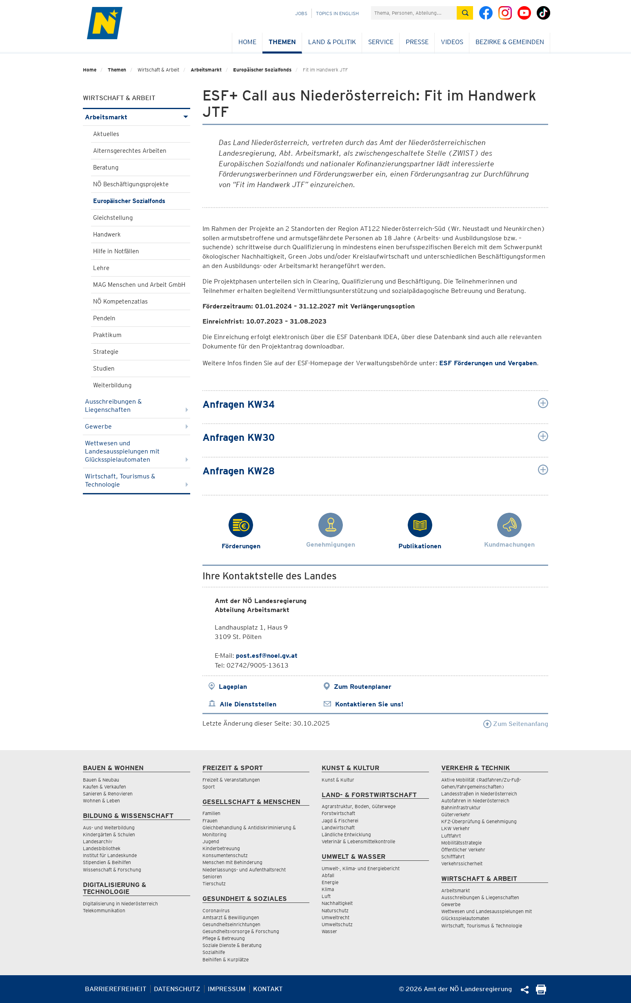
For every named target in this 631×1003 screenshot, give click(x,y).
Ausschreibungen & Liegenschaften (136, 405)
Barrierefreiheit (116, 989)
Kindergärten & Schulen (109, 834)
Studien (104, 368)
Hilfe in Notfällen (116, 251)
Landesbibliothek (101, 848)
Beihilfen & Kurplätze (225, 959)
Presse (417, 42)
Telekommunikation (104, 910)
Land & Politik (332, 42)
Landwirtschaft (338, 827)
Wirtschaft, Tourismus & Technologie (136, 480)
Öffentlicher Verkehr (463, 850)
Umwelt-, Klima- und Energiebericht (361, 868)
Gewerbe (136, 426)
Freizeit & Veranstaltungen (231, 780)
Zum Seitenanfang (515, 724)
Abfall (328, 875)
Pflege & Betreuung (223, 938)
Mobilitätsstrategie (461, 843)
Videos (452, 42)
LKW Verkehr (455, 828)
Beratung (105, 167)
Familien (211, 813)
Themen (282, 42)
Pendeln (104, 318)
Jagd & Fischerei (340, 821)
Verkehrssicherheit (461, 863)
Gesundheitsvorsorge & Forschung (240, 931)
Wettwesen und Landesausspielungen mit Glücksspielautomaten (136, 451)
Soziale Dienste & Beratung (232, 945)
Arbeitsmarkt (206, 70)
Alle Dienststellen (248, 704)
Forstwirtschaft (338, 813)
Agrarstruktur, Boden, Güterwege (358, 806)
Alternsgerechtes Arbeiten (130, 150)
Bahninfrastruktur (461, 807)
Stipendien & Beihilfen (107, 862)
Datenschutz (177, 989)
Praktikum (107, 335)
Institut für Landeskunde (110, 855)
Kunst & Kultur (338, 780)
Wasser (329, 931)
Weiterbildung (112, 385)
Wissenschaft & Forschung (112, 870)
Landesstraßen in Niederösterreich (479, 794)
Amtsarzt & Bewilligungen (230, 917)
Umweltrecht (335, 917)
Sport (208, 787)
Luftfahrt (451, 836)
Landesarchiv (97, 841)
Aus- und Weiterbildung (109, 827)
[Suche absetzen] (465, 13)
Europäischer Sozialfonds (262, 70)
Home (247, 42)
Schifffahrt (452, 856)
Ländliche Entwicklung (346, 834)
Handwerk (107, 234)
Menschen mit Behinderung (232, 862)
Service (380, 42)
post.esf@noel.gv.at (267, 655)
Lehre (101, 268)
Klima (328, 889)
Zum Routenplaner (362, 686)
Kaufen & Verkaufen (104, 787)
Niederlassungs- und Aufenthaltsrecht (244, 870)
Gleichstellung (113, 217)
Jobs (301, 13)
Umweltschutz (337, 924)
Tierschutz (214, 883)
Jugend (210, 841)
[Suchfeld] (414, 13)
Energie (330, 882)
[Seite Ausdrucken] (541, 992)
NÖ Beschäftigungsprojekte (131, 184)
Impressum (227, 989)
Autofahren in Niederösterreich (475, 800)
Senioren (212, 876)
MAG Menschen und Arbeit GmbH (139, 284)
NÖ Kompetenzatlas (120, 301)
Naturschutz (335, 910)
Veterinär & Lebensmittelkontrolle (358, 841)
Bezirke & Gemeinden (509, 42)
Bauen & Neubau (101, 780)
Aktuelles (106, 134)
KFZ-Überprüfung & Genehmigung (479, 821)
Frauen (210, 821)
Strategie (105, 351)
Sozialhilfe (213, 952)
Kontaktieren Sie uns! (369, 704)
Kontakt (268, 989)
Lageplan (233, 686)
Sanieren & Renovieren (108, 794)
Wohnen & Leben (101, 800)
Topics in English (337, 13)
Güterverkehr (455, 814)
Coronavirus (216, 910)
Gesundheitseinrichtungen (231, 924)
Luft (326, 896)
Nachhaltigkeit (337, 903)
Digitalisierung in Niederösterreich (120, 903)
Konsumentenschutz (225, 855)
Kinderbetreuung (221, 848)
